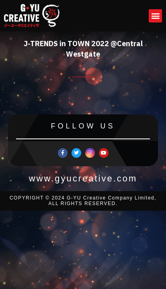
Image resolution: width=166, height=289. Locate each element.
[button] (155, 15)
